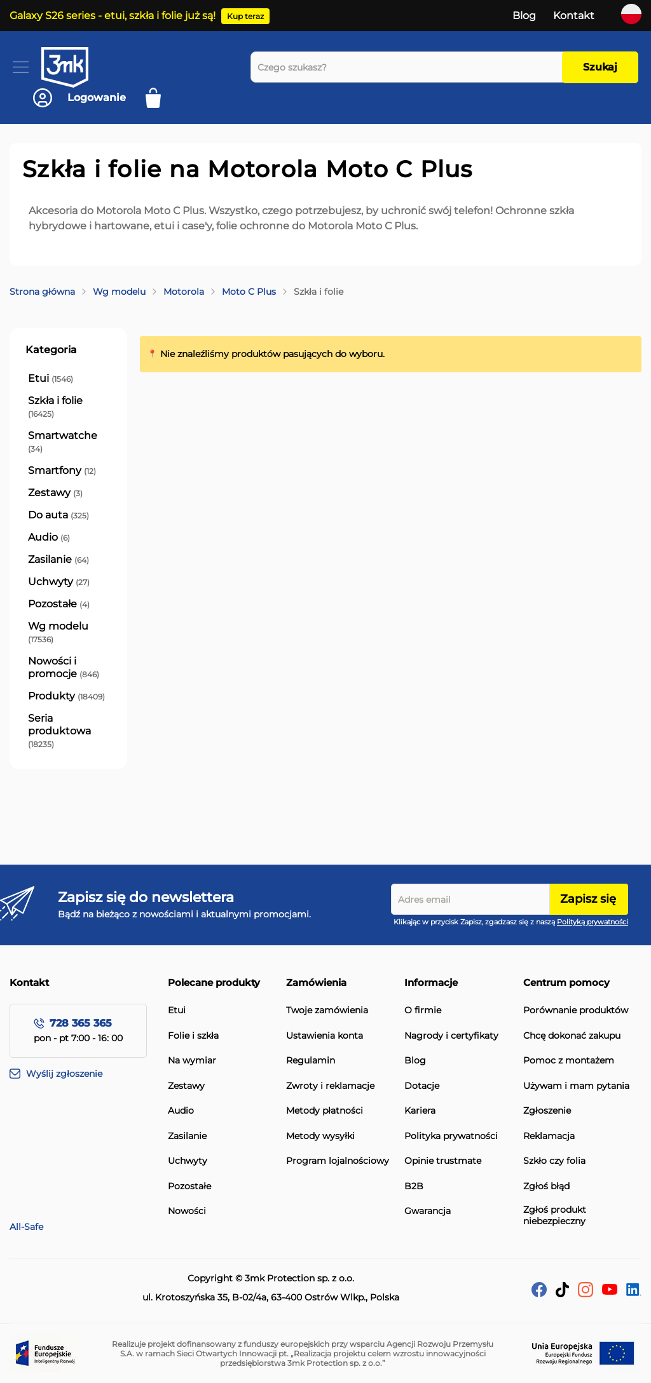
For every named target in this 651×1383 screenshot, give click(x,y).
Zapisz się (588, 899)
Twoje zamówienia (327, 1010)
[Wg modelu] (68, 632)
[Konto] (79, 97)
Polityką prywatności (592, 921)
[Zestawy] (55, 493)
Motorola (183, 291)
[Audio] (49, 537)
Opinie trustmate (442, 1161)
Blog (524, 16)
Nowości (187, 1211)
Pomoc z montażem (568, 1060)
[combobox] (409, 67)
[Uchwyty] (59, 582)
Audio (181, 1110)
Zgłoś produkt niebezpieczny (554, 1215)
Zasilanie (187, 1136)
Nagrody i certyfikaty (451, 1035)
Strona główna (42, 291)
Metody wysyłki (320, 1136)
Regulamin (310, 1060)
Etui (177, 1010)
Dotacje (421, 1086)
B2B (413, 1186)
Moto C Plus (249, 291)
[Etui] (50, 378)
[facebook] (539, 1294)
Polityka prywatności (451, 1136)
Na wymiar (192, 1060)
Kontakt (573, 16)
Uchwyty (187, 1161)
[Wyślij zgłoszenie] (89, 1074)
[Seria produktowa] (68, 731)
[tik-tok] (562, 1294)
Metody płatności (324, 1110)
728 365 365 (81, 1023)
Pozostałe (189, 1186)
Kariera (419, 1110)
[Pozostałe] (59, 604)
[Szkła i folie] (68, 407)
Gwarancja (427, 1211)
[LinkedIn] (633, 1292)
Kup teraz (245, 16)
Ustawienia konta (324, 1035)
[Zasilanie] (58, 559)
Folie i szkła (193, 1035)
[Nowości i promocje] (68, 667)
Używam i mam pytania (576, 1086)
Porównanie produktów (575, 1010)
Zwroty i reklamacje (330, 1086)
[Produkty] (66, 696)
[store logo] (76, 67)
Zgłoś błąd (546, 1186)
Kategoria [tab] (51, 350)
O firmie (422, 1010)
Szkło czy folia (554, 1161)
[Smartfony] (62, 470)
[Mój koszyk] (157, 98)
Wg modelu (119, 291)
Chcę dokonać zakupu (571, 1035)
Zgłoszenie (547, 1110)
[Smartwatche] (68, 442)
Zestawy (186, 1086)
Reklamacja (549, 1136)
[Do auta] (58, 515)
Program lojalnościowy (337, 1161)
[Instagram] (585, 1294)
